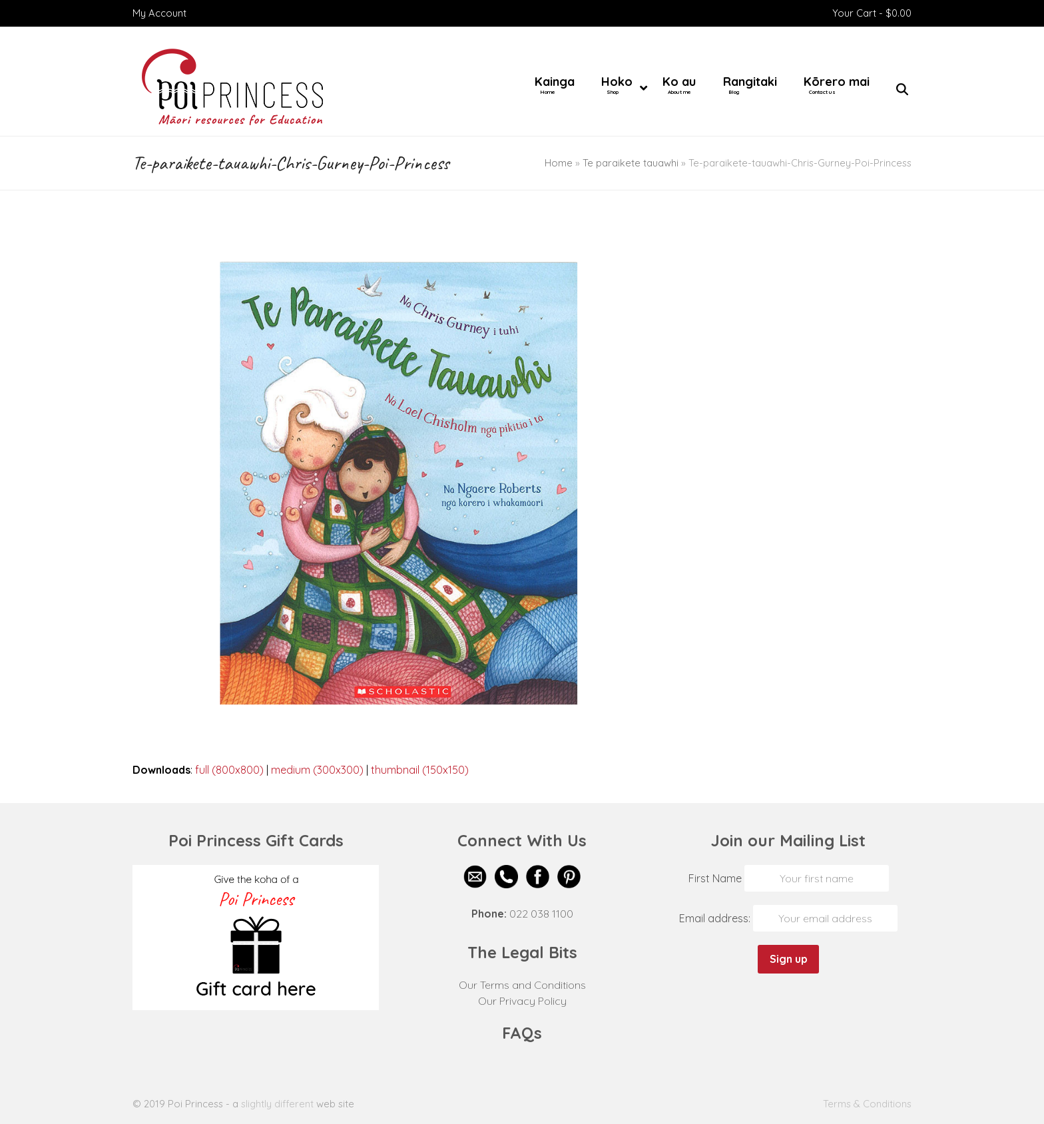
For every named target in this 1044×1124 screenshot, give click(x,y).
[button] (902, 90)
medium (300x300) (317, 769)
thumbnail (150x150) (420, 769)
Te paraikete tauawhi (630, 162)
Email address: (716, 918)
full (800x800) (229, 769)
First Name (715, 878)
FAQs (522, 1033)
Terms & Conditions (867, 1103)
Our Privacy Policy (522, 1000)
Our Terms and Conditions (522, 984)
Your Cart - (872, 13)
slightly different (277, 1103)
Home (559, 162)
